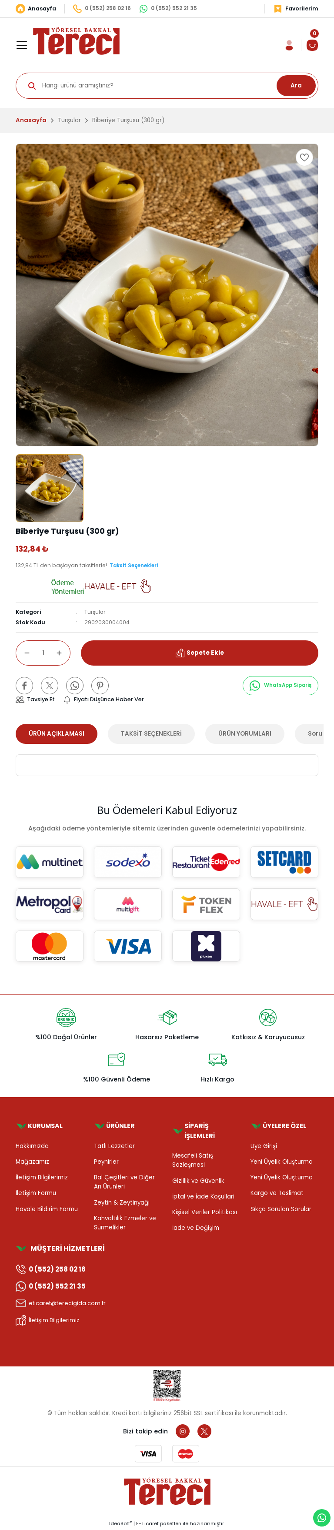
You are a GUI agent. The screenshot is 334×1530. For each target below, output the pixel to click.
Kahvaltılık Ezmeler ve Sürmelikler (125, 1223)
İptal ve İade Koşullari (203, 1196)
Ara (296, 85)
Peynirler (106, 1162)
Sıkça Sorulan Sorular (280, 1209)
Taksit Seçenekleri (136, 565)
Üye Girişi (263, 1146)
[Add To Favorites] (304, 157)
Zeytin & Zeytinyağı (122, 1203)
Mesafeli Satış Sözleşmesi (192, 1160)
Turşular (95, 612)
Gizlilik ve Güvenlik (198, 1181)
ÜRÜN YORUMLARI (244, 734)
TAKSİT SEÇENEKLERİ (151, 734)
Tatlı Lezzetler (114, 1146)
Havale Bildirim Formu (47, 1209)
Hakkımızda (32, 1146)
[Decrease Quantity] (23, 653)
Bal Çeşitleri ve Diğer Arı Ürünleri (124, 1182)
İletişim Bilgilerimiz (42, 1177)
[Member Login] (289, 45)
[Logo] (76, 40)
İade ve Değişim (195, 1228)
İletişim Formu (36, 1193)
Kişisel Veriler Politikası (204, 1212)
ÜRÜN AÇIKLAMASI (56, 734)
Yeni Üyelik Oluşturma (281, 1162)
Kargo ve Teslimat (277, 1193)
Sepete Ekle (199, 652)
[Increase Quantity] (63, 653)
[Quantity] (43, 653)
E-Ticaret (147, 1523)
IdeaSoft (120, 1523)
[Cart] (312, 45)
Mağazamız (32, 1162)
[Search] (167, 86)
